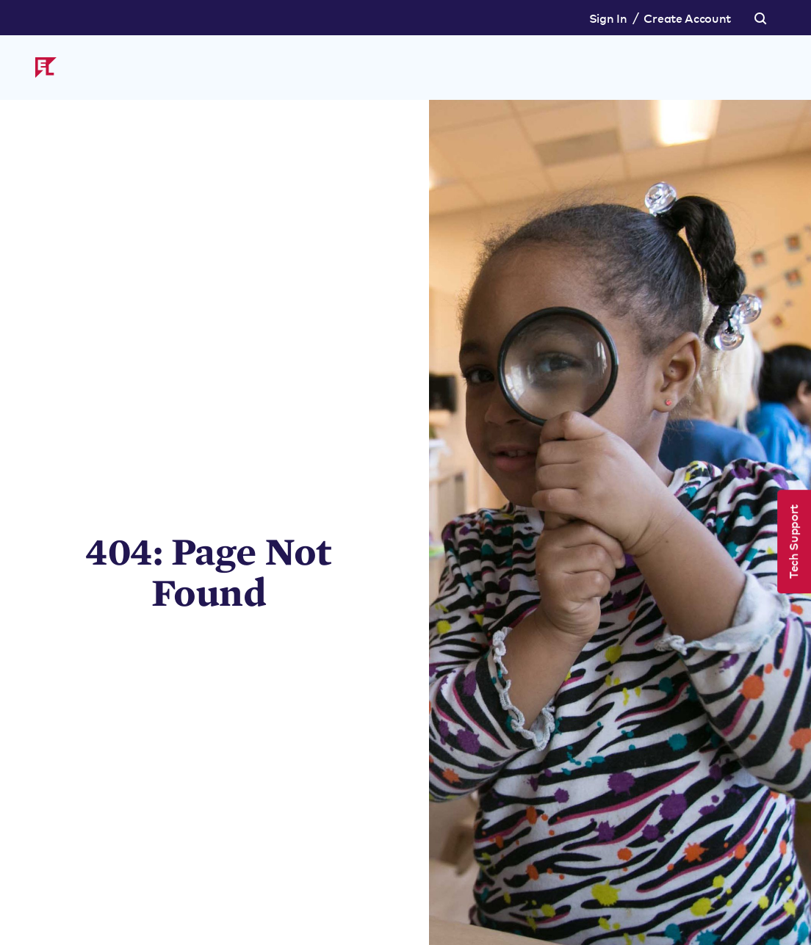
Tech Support (793, 541)
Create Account (687, 18)
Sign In (608, 18)
